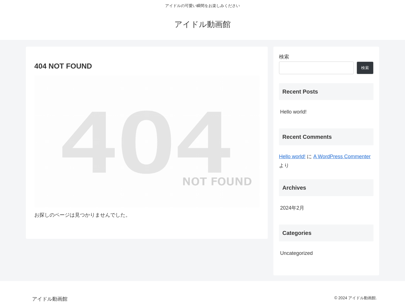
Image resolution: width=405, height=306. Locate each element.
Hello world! (293, 112)
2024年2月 (292, 208)
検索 (284, 57)
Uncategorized (296, 253)
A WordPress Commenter (342, 156)
